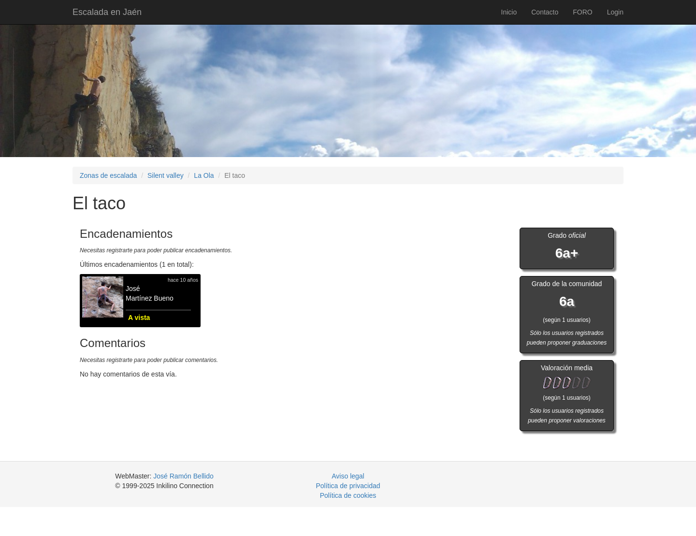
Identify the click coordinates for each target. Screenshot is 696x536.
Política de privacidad (348, 486)
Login (615, 12)
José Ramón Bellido (183, 476)
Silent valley (165, 175)
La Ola (204, 175)
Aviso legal (348, 476)
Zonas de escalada (108, 175)
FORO (582, 12)
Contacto (544, 12)
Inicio (509, 12)
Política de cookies (348, 495)
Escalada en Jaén (107, 12)
